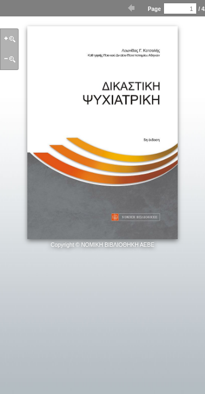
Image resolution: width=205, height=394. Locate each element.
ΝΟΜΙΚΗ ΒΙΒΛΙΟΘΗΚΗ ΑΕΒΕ (117, 245)
